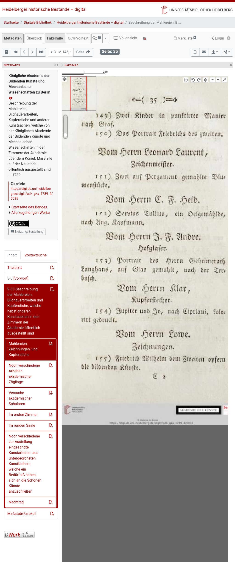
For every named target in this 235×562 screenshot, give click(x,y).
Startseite (11, 22)
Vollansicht (125, 38)
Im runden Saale (22, 425)
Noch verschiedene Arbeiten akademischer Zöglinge (24, 373)
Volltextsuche (36, 255)
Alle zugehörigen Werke (30, 212)
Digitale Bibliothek (38, 22)
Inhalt (12, 255)
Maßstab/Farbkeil (21, 513)
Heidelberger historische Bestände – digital (44, 9)
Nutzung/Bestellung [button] (27, 231)
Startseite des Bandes (29, 207)
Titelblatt (14, 267)
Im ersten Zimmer (23, 414)
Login (217, 38)
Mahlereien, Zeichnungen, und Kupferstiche (23, 349)
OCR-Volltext (78, 38)
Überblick (34, 38)
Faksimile (55, 38)
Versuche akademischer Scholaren (20, 398)
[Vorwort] (17, 278)
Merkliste (185, 38)
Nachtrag (16, 502)
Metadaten (13, 38)
